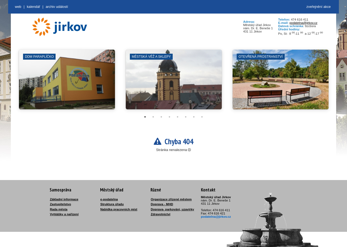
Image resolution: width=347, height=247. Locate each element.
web (18, 7)
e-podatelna (109, 199)
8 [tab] (202, 117)
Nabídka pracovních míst (118, 209)
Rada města (59, 209)
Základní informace (64, 199)
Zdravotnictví (160, 214)
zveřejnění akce (318, 7)
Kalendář (33, 7)
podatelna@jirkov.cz (303, 22)
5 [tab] (177, 117)
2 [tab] (153, 117)
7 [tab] (194, 117)
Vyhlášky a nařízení (64, 214)
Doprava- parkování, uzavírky (172, 209)
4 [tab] (169, 117)
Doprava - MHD (162, 204)
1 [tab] (145, 117)
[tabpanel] (67, 82)
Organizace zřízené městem (171, 199)
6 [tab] (185, 117)
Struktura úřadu (112, 204)
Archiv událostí (57, 7)
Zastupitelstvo (60, 204)
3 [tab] (161, 117)
